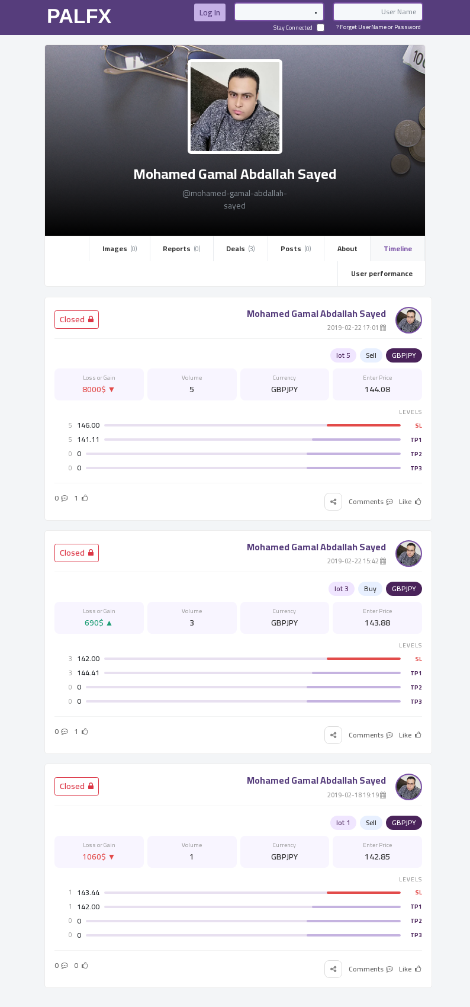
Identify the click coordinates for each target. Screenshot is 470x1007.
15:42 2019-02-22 (356, 561)
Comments (371, 501)
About (347, 248)
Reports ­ (181, 248)
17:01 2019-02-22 (356, 327)
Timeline (398, 248)
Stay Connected (298, 27)
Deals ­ (240, 248)
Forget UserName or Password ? (378, 27)
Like (410, 501)
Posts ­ (296, 248)
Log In (209, 12)
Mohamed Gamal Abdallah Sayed (316, 313)
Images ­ (119, 248)
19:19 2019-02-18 (356, 795)
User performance (382, 273)
